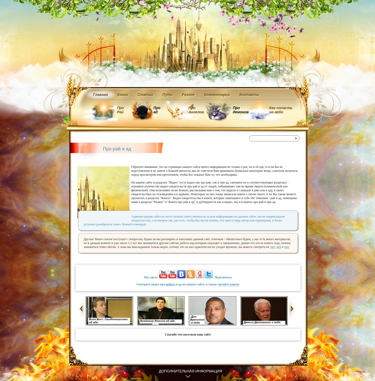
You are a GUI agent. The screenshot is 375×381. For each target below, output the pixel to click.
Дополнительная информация (190, 371)
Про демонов (240, 110)
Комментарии (217, 95)
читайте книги (228, 284)
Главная (100, 95)
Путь (167, 95)
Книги (122, 95)
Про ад (156, 110)
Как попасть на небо (280, 110)
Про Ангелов (196, 110)
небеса (170, 284)
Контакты (249, 95)
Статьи (145, 95)
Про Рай (120, 110)
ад (180, 284)
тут (272, 247)
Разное (188, 95)
